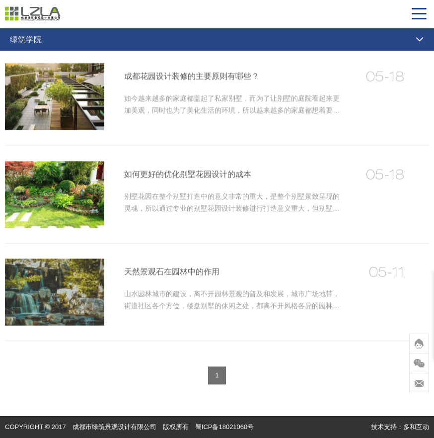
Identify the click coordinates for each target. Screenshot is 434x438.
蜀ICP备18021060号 (224, 427)
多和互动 (416, 427)
